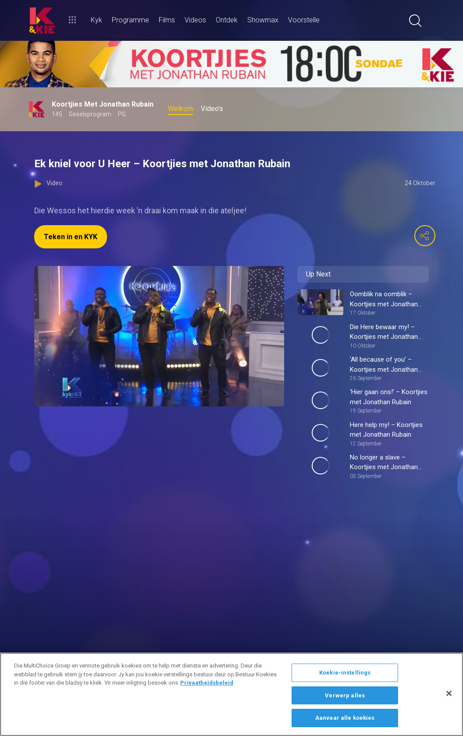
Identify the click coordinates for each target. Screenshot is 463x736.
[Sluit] (449, 693)
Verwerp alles (345, 695)
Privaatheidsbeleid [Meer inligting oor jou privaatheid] (206, 682)
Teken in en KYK (70, 237)
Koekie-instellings (344, 672)
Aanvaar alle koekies (345, 717)
